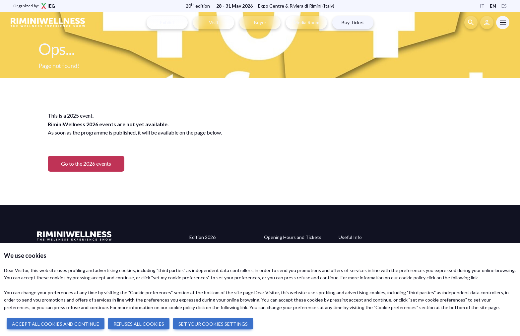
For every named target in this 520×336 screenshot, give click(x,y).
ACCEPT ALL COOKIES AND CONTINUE (55, 324)
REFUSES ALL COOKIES (138, 324)
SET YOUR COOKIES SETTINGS (213, 324)
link (474, 277)
